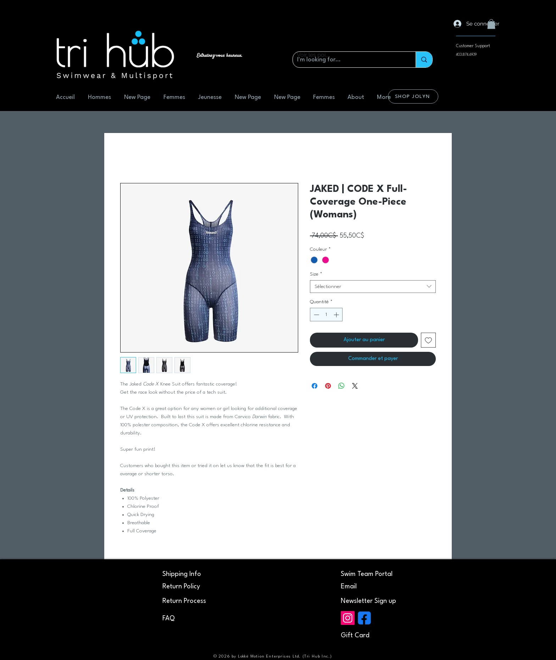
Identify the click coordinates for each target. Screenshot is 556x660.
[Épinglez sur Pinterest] (328, 386)
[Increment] (337, 314)
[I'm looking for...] (349, 59)
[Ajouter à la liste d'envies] (428, 340)
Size (316, 274)
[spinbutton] (326, 314)
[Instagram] (348, 618)
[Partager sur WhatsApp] (341, 386)
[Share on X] (355, 386)
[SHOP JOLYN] (413, 96)
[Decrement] (316, 314)
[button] (491, 24)
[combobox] (373, 286)
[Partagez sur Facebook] (314, 386)
